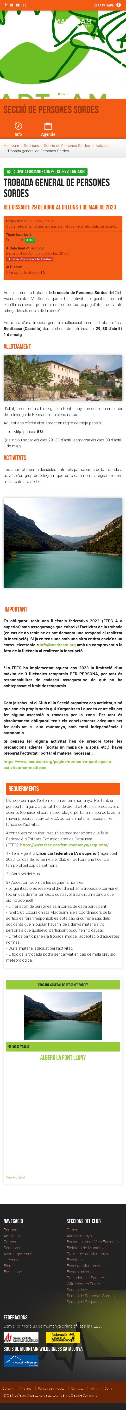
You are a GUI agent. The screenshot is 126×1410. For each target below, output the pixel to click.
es (24, 5)
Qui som (8, 1388)
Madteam (11, 145)
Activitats (103, 145)
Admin (94, 1388)
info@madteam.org (58, 644)
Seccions (31, 145)
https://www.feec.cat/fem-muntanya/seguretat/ (64, 845)
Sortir (108, 1388)
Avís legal (25, 1388)
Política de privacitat (51, 1388)
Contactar (77, 1388)
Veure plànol (15, 1177)
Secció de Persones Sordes (67, 145)
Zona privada (104, 5)
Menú (63, 94)
